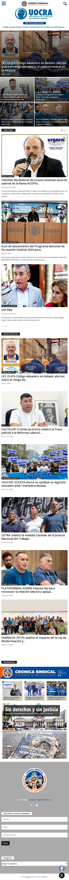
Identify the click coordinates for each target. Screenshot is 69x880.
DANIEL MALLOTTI (8, 372)
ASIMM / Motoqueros (9, 584)
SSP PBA (6, 310)
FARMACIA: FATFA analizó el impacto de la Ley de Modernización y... (33, 639)
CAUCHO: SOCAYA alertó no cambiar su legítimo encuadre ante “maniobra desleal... (33, 484)
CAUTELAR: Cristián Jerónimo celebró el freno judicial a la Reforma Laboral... (31, 431)
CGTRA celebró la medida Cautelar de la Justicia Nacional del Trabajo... (33, 537)
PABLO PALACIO (8, 176)
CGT (3, 425)
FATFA (4, 634)
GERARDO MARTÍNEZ (9, 242)
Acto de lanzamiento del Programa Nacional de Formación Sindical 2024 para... (32, 248)
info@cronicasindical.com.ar (40, 800)
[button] (64, 4)
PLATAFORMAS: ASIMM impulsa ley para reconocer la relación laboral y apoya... (28, 590)
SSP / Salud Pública (9, 306)
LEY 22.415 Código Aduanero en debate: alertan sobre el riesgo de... (32, 378)
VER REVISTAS (9, 662)
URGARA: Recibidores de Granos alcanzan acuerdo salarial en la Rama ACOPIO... (34, 181)
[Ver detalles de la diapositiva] (34, 14)
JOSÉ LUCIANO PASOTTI (10, 478)
